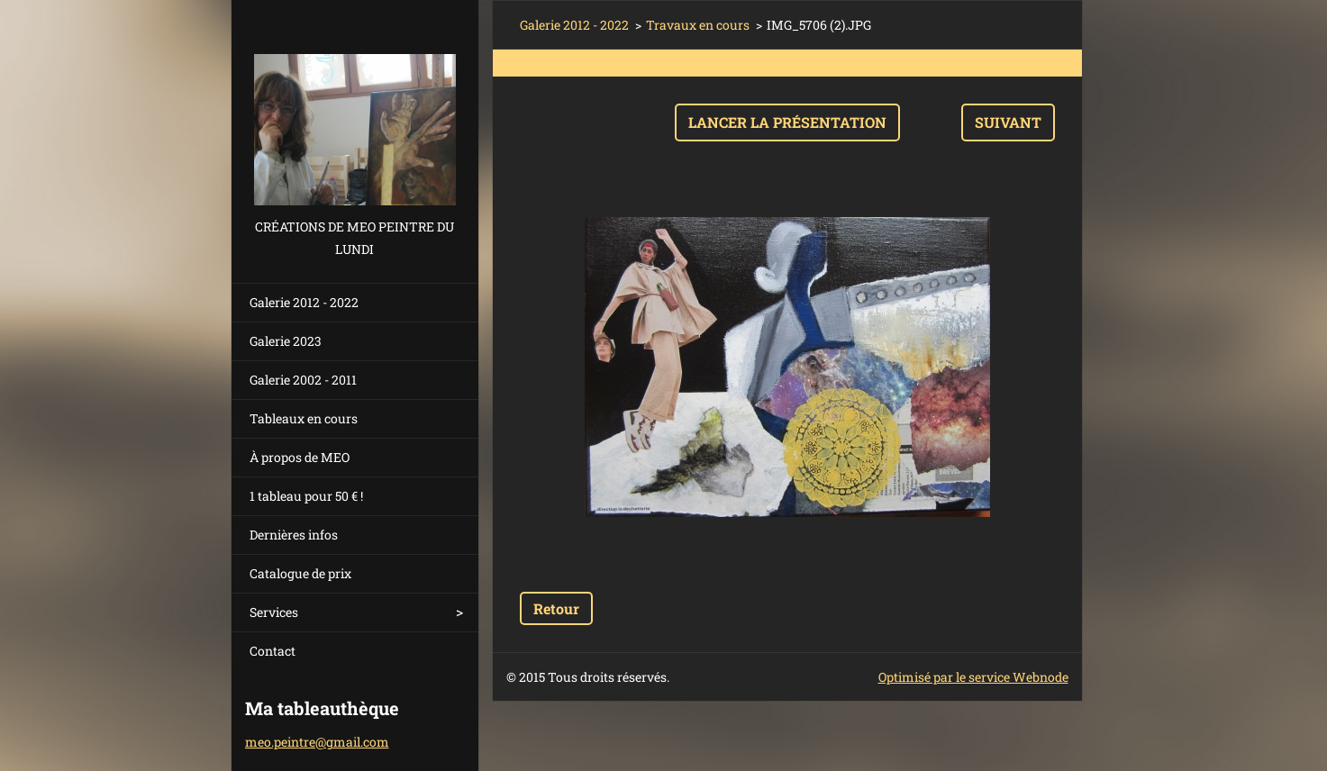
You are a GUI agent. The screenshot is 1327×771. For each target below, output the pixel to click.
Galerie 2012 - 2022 (304, 302)
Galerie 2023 (286, 340)
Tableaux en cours (304, 418)
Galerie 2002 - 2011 (303, 379)
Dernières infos (294, 534)
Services (274, 612)
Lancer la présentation (787, 122)
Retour (556, 608)
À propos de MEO (300, 457)
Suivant (1008, 122)
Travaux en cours (698, 24)
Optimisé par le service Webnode (973, 676)
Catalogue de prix (300, 573)
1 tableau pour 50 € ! (306, 495)
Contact (272, 650)
